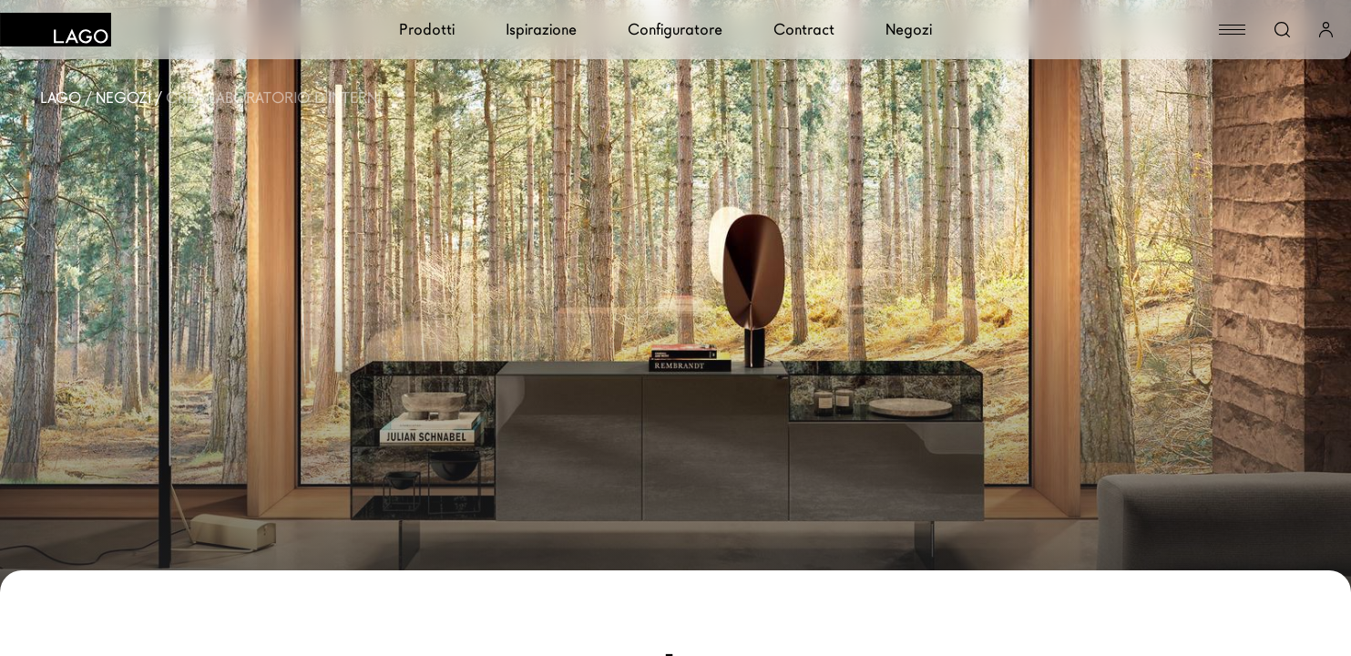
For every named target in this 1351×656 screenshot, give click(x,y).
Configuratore (675, 29)
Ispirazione (541, 29)
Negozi (908, 29)
